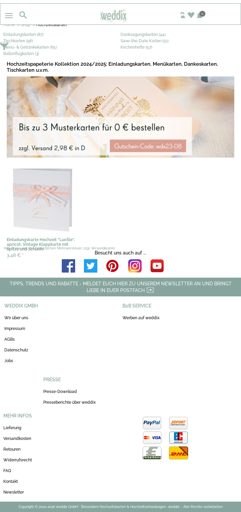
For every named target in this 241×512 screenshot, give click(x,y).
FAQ (7, 470)
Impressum (14, 328)
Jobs (8, 360)
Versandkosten (17, 438)
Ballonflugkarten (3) (21, 53)
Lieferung (12, 427)
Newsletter (13, 492)
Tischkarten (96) (18, 41)
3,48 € (15, 255)
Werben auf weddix (141, 318)
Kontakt (10, 481)
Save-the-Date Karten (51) (144, 41)
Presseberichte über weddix (69, 402)
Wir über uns (16, 318)
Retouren (11, 449)
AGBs (9, 339)
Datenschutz (16, 350)
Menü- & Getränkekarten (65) (30, 47)
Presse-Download (60, 391)
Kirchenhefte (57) (136, 47)
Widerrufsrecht (17, 460)
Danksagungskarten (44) (142, 34)
